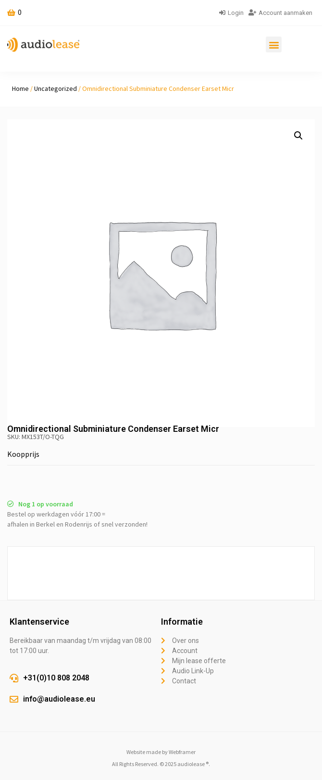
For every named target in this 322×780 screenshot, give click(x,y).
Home (20, 88)
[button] (274, 44)
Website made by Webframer (161, 751)
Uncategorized (55, 88)
